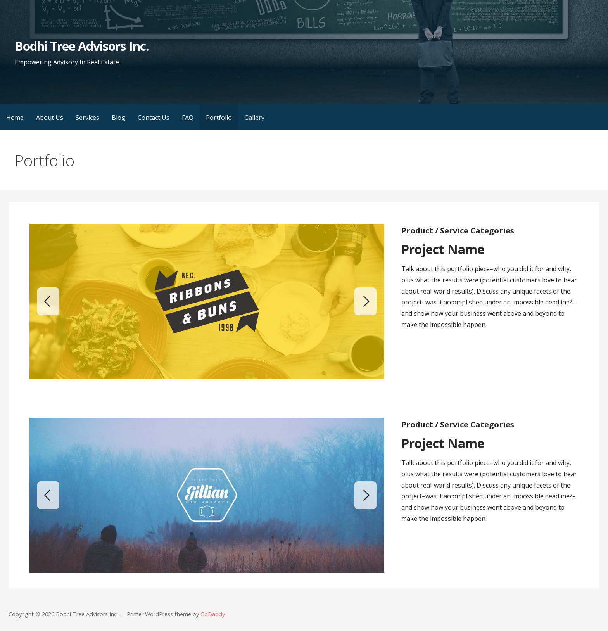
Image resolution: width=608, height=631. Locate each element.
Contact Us (153, 117)
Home (15, 117)
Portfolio (219, 117)
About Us (49, 117)
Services (87, 117)
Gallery (254, 117)
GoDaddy (212, 614)
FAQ (187, 117)
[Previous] (48, 301)
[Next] (365, 301)
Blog (118, 117)
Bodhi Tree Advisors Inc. (82, 46)
